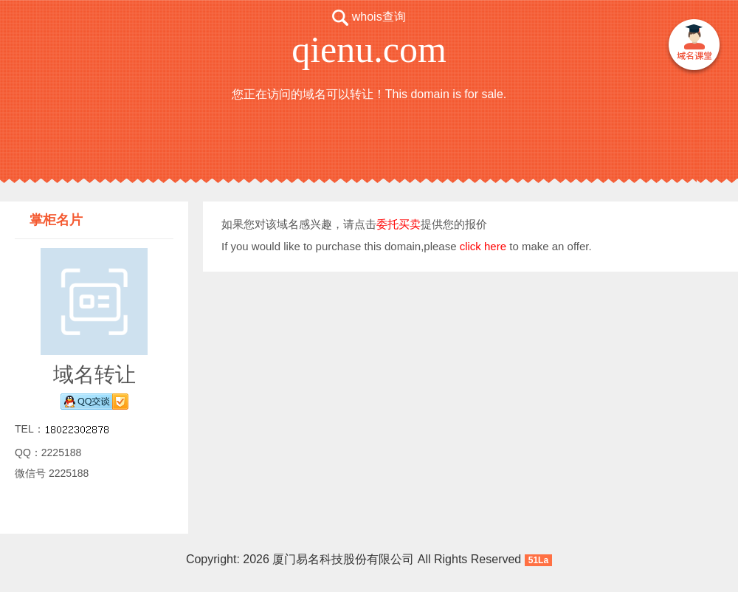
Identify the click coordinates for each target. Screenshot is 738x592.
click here (483, 246)
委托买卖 (398, 224)
